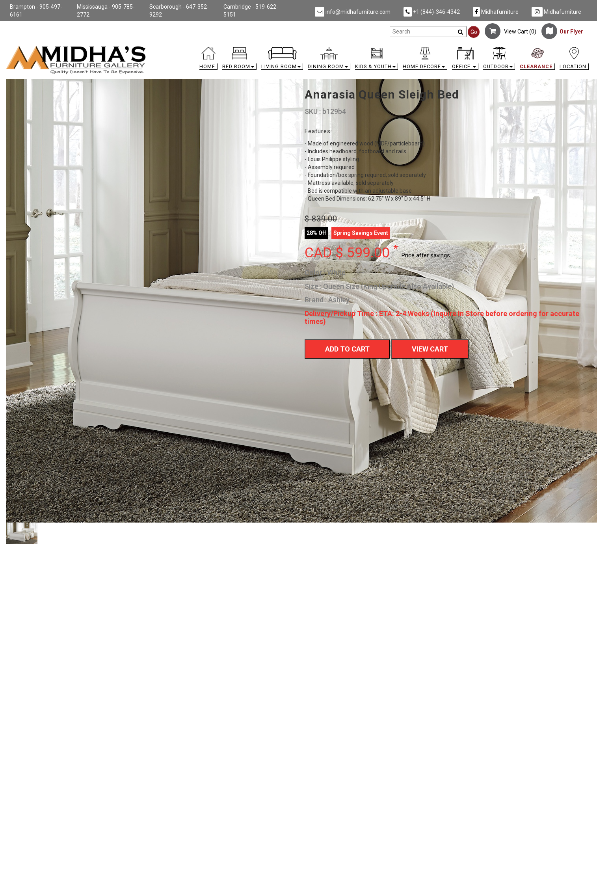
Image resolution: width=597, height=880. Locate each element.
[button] (239, 60)
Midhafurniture (496, 12)
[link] (371, 48)
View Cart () (510, 31)
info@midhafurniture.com (353, 12)
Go (474, 32)
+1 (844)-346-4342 (432, 12)
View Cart (430, 349)
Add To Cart (347, 349)
